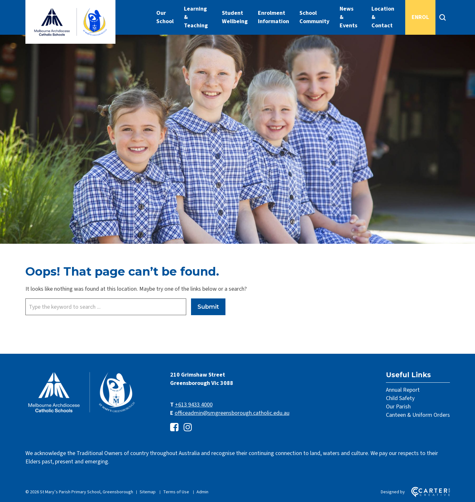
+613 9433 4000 (194, 405)
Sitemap (148, 492)
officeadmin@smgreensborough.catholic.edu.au (232, 413)
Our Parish (398, 407)
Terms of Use (176, 492)
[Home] (81, 413)
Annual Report (403, 390)
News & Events (348, 17)
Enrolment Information (273, 17)
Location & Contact (382, 17)
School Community (314, 17)
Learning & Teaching (196, 17)
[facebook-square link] (174, 427)
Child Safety (400, 398)
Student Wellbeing (235, 17)
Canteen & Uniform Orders (418, 415)
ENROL (420, 17)
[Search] (442, 17)
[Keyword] (105, 306)
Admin (202, 492)
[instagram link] (188, 427)
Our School (165, 17)
